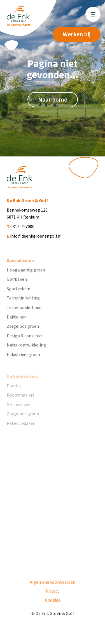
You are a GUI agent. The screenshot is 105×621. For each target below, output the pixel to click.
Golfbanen (17, 285)
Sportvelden (18, 294)
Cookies (52, 602)
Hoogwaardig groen (26, 275)
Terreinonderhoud (24, 313)
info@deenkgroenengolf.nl (34, 236)
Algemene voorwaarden (52, 584)
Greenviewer (19, 412)
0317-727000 (20, 227)
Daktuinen (17, 322)
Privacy (52, 593)
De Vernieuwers (22, 384)
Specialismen (20, 266)
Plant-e (14, 393)
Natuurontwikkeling (26, 350)
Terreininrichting (23, 303)
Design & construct (25, 341)
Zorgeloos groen (23, 332)
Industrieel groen (23, 360)
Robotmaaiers (20, 403)
